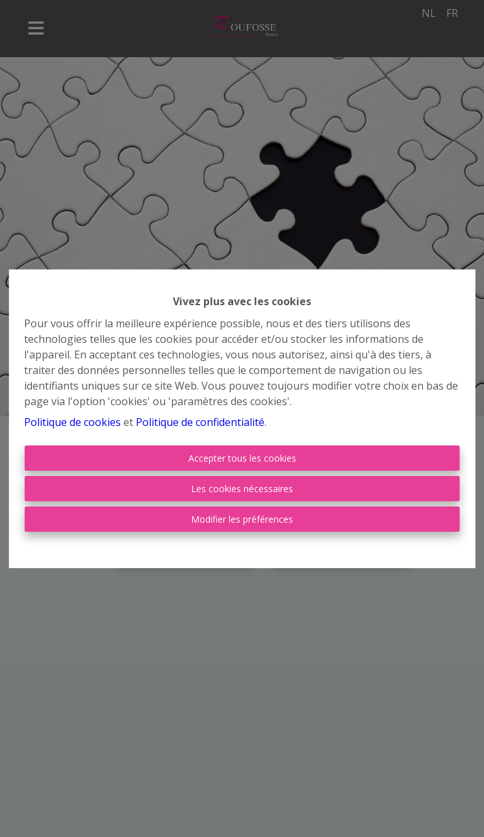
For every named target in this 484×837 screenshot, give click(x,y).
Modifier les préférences (242, 519)
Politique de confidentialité (200, 422)
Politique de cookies (72, 422)
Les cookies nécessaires (242, 488)
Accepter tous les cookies (242, 458)
